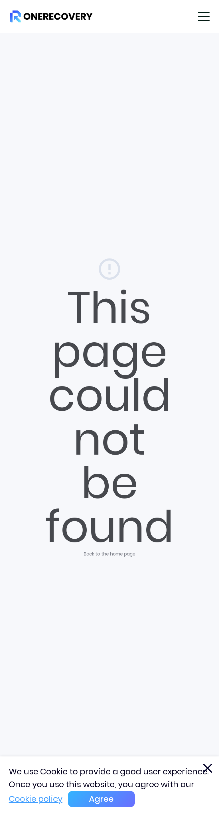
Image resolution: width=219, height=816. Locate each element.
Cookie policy (35, 799)
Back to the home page (109, 554)
